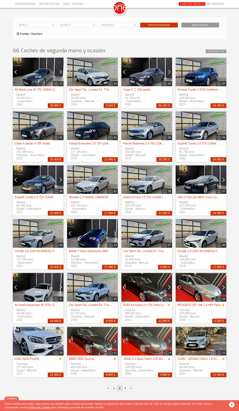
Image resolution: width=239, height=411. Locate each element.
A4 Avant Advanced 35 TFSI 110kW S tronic (43, 304)
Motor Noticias (49, 4)
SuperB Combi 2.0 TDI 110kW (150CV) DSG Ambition (49, 197)
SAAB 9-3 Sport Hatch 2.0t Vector (145, 358)
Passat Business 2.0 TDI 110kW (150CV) (149, 143)
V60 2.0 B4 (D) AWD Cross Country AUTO (204, 197)
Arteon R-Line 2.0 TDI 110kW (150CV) (148, 197)
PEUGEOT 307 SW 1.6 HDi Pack (198, 304)
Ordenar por (216, 51)
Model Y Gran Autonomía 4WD (89, 251)
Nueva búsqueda (159, 25)
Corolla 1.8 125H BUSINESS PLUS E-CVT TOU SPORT (51, 251)
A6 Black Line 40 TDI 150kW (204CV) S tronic (44, 89)
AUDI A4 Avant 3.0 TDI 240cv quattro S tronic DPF (155, 304)
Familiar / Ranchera (31, 33)
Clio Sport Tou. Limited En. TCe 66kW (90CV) (98, 89)
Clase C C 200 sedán (137, 89)
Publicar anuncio (192, 4)
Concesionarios (25, 4)
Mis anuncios (216, 4)
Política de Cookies (39, 407)
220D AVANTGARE (27, 358)
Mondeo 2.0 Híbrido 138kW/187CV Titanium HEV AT (102, 197)
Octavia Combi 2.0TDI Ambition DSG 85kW (205, 89)
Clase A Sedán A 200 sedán (32, 143)
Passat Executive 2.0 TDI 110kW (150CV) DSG (99, 143)
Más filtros (200, 25)
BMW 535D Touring (81, 358)
